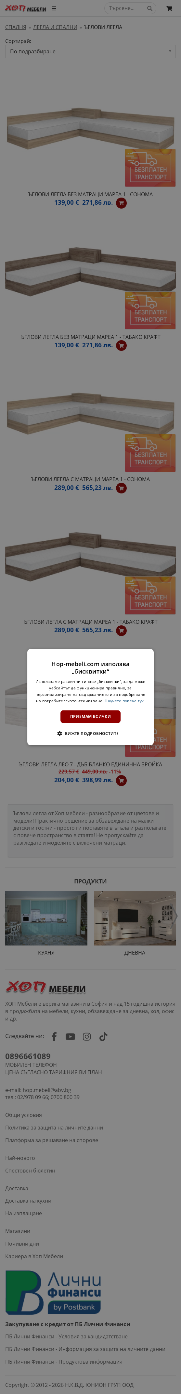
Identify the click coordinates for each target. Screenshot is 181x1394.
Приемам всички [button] (90, 716)
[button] (90, 733)
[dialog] (90, 697)
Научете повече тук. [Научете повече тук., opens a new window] (125, 700)
